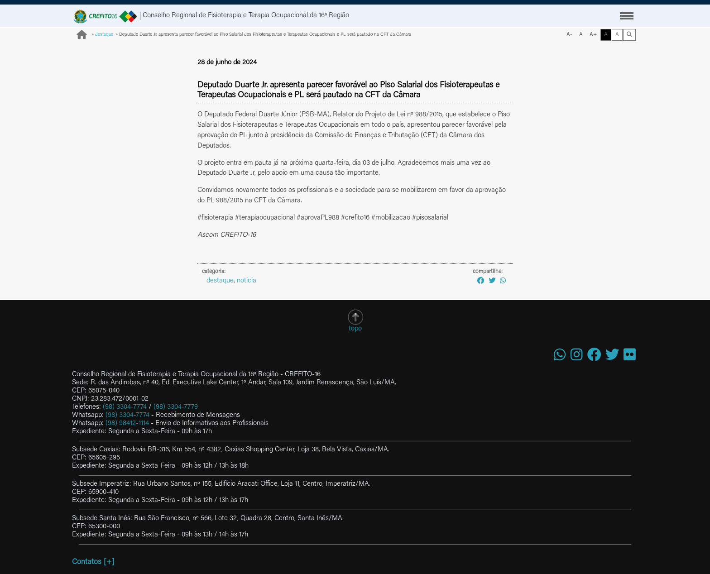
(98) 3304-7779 (176, 407)
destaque (104, 35)
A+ (593, 35)
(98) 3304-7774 (125, 407)
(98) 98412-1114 (127, 423)
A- (569, 35)
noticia (246, 280)
